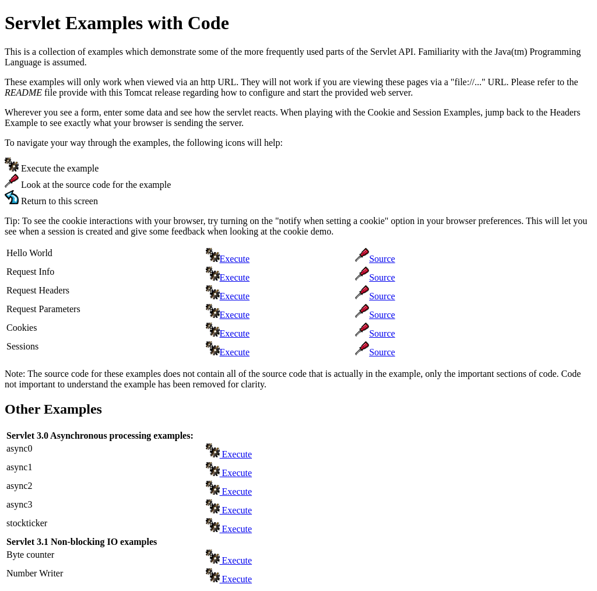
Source (382, 259)
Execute (235, 259)
